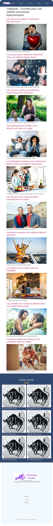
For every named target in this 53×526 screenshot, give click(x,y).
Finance (30, 3)
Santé (39, 3)
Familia (21, 3)
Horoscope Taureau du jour (9, 408)
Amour (13, 3)
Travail (47, 3)
